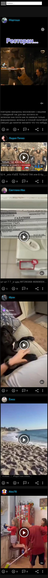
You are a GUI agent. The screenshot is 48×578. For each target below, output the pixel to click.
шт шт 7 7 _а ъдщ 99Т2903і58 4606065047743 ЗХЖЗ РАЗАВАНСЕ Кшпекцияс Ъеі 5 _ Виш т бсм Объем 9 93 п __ (24, 282)
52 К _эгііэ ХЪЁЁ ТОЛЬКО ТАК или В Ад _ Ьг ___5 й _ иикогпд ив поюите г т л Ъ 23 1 (24, 174)
